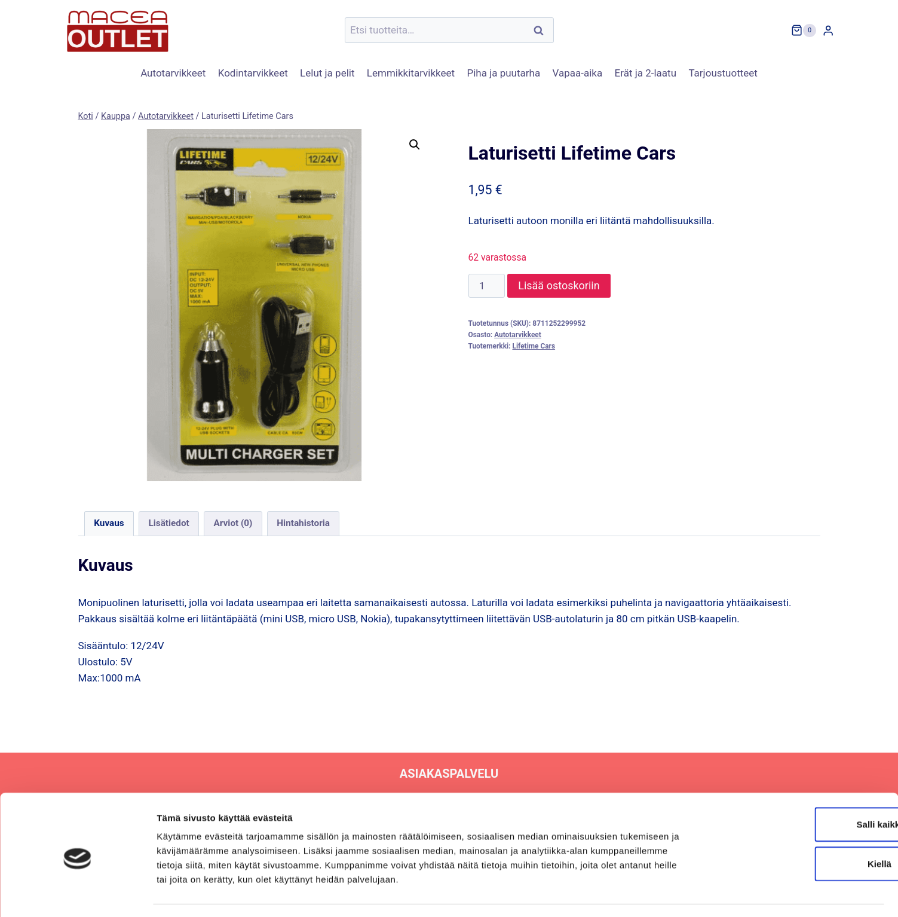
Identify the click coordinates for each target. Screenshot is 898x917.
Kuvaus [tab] (109, 523)
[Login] (828, 30)
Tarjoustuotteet (722, 73)
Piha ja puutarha (503, 73)
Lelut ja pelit (327, 73)
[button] (414, 144)
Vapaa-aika (578, 73)
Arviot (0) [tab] (233, 523)
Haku (542, 30)
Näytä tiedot (639, 893)
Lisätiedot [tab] (168, 523)
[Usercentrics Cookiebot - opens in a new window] (77, 894)
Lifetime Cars (533, 346)
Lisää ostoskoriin (558, 285)
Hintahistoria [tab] (303, 523)
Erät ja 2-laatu (645, 73)
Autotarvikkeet (173, 73)
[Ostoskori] (803, 30)
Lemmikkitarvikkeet (411, 73)
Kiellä (798, 829)
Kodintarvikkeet (253, 73)
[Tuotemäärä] (486, 286)
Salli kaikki (799, 790)
